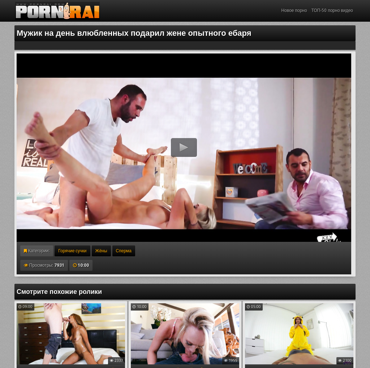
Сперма (124, 250)
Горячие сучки (72, 250)
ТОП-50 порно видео (332, 10)
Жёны (101, 250)
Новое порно (294, 10)
